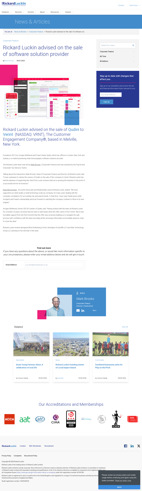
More (94, 310)
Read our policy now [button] (123, 481)
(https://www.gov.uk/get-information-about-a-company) (35, 472)
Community (99, 360)
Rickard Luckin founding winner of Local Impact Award (70, 366)
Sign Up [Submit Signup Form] (106, 102)
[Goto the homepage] (14, 4)
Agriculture (20, 360)
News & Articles (20, 32)
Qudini (73, 129)
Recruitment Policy (30, 456)
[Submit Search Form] (133, 45)
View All (125, 327)
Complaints (18, 456)
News (58, 360)
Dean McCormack (10, 190)
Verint (8, 134)
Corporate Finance (36, 32)
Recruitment (49, 446)
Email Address (11, 265)
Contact (121, 5)
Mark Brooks (9, 61)
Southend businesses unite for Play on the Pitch (109, 366)
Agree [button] (119, 487)
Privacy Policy (6, 456)
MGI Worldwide (35, 446)
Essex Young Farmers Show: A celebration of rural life (29, 366)
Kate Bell (60, 378)
